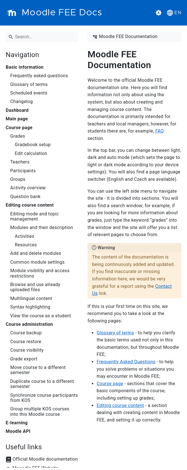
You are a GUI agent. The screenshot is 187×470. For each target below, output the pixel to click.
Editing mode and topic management (34, 216)
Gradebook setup (33, 144)
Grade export (24, 359)
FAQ (159, 131)
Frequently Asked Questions (126, 361)
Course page (19, 127)
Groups (17, 179)
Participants (23, 170)
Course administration (29, 324)
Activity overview (28, 187)
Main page (17, 118)
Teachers (20, 162)
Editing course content (30, 205)
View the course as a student (40, 315)
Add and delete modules (35, 253)
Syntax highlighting (30, 307)
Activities (24, 236)
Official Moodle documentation (45, 459)
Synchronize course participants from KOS (44, 398)
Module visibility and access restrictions (40, 273)
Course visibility (26, 350)
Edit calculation (31, 153)
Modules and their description (41, 227)
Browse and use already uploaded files (35, 287)
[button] (173, 12)
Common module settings (37, 262)
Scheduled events (28, 93)
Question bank (25, 196)
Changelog (21, 101)
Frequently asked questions (39, 75)
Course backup (26, 332)
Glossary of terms (29, 84)
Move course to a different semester (38, 370)
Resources (26, 244)
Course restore (25, 341)
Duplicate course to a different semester (42, 384)
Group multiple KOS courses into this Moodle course (39, 411)
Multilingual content (31, 298)
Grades (17, 136)
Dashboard (17, 110)
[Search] (42, 37)
